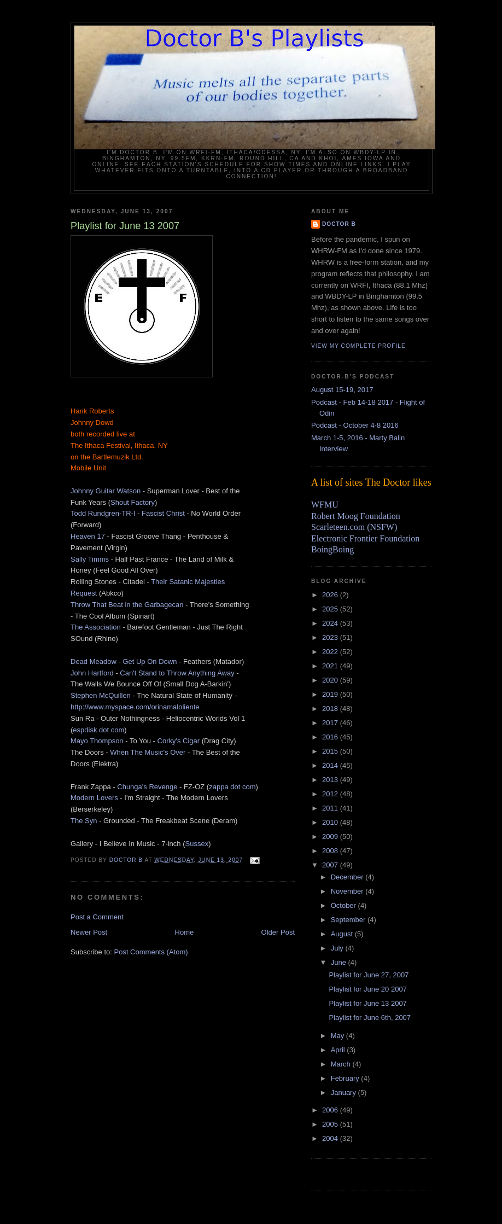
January (344, 1092)
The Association (96, 627)
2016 (331, 737)
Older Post (278, 932)
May (338, 1035)
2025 (331, 609)
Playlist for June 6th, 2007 (370, 1017)
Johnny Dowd (92, 422)
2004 (331, 1138)
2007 (331, 865)
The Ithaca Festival (101, 445)
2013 (331, 780)
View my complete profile (358, 346)
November (348, 891)
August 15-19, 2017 (342, 390)
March (342, 1064)
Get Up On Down (149, 661)
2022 (331, 652)
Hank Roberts (92, 411)
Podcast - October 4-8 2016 (355, 425)
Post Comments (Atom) (151, 952)
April (339, 1050)
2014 (331, 765)
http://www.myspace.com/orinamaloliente (135, 707)
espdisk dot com (98, 730)
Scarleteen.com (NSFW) (354, 527)
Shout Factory (132, 502)
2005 (331, 1124)
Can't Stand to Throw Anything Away (177, 673)
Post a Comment (97, 917)
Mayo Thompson (97, 741)
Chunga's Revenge (147, 787)
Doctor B (339, 224)
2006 (331, 1110)
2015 (331, 751)
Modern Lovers (94, 798)
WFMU (324, 504)
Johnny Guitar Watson (106, 491)
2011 (331, 808)
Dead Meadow (93, 661)
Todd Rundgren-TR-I (103, 513)
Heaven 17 (88, 536)
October (344, 905)
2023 (331, 637)
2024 (331, 623)
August (343, 934)
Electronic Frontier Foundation (365, 538)
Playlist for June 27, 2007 (368, 975)
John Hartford (92, 673)
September (349, 920)
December (348, 877)
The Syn (84, 821)
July (338, 948)
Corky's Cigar (178, 741)
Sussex (197, 844)
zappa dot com (232, 787)
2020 (331, 680)
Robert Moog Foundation (355, 516)
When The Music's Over (147, 752)
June (339, 962)
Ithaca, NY (151, 445)
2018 (331, 708)
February (346, 1078)
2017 (331, 723)
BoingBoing (332, 549)
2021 (331, 666)
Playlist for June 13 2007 (367, 1003)
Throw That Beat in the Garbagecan (127, 605)
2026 (331, 595)
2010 (331, 822)
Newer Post (89, 932)
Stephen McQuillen (101, 695)
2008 (331, 851)
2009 (331, 836)
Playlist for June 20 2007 (367, 989)
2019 (331, 694)
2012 (331, 794)
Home (184, 932)
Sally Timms (90, 559)
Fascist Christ (163, 513)
